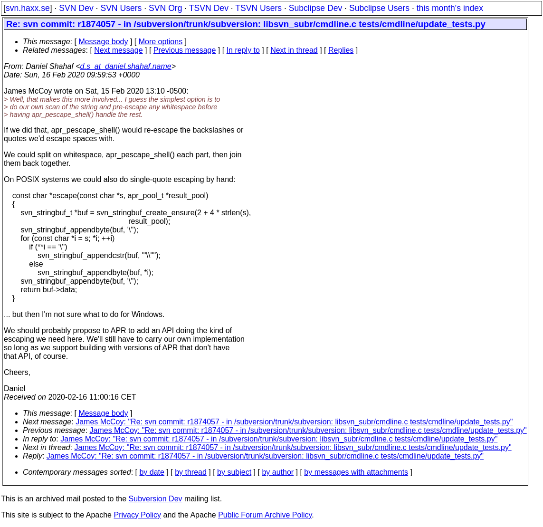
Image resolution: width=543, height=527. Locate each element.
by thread (191, 472)
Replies (340, 50)
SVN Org (165, 8)
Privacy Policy (137, 515)
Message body (103, 42)
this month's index (450, 8)
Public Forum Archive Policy (265, 515)
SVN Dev (76, 8)
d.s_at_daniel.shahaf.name (125, 66)
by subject (234, 472)
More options (161, 42)
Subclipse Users (379, 8)
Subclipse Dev (315, 8)
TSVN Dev (209, 8)
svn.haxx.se (28, 8)
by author (278, 472)
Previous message (184, 50)
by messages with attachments (356, 472)
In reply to (243, 50)
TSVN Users (258, 8)
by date (151, 472)
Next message (118, 50)
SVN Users (121, 8)
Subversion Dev (155, 499)
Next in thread (294, 50)
